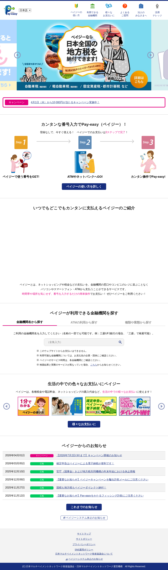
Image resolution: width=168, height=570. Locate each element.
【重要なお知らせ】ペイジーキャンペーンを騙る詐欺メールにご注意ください (102, 479)
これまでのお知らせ (84, 507)
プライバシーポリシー (84, 544)
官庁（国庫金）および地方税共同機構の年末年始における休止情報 (95, 471)
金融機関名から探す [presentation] (29, 322)
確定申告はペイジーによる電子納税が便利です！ (85, 463)
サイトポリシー (84, 539)
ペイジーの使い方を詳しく (84, 186)
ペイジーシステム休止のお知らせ (85, 517)
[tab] (30, 322)
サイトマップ (84, 533)
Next (151, 55)
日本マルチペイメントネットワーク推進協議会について (84, 553)
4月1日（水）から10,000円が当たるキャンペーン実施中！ (65, 102)
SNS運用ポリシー (84, 549)
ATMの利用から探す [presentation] (84, 322)
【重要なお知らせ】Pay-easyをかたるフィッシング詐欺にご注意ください (100, 495)
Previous (17, 55)
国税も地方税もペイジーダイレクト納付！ (81, 487)
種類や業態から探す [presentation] (138, 322)
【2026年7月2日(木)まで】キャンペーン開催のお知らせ (89, 455)
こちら (93, 364)
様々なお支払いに (84, 424)
